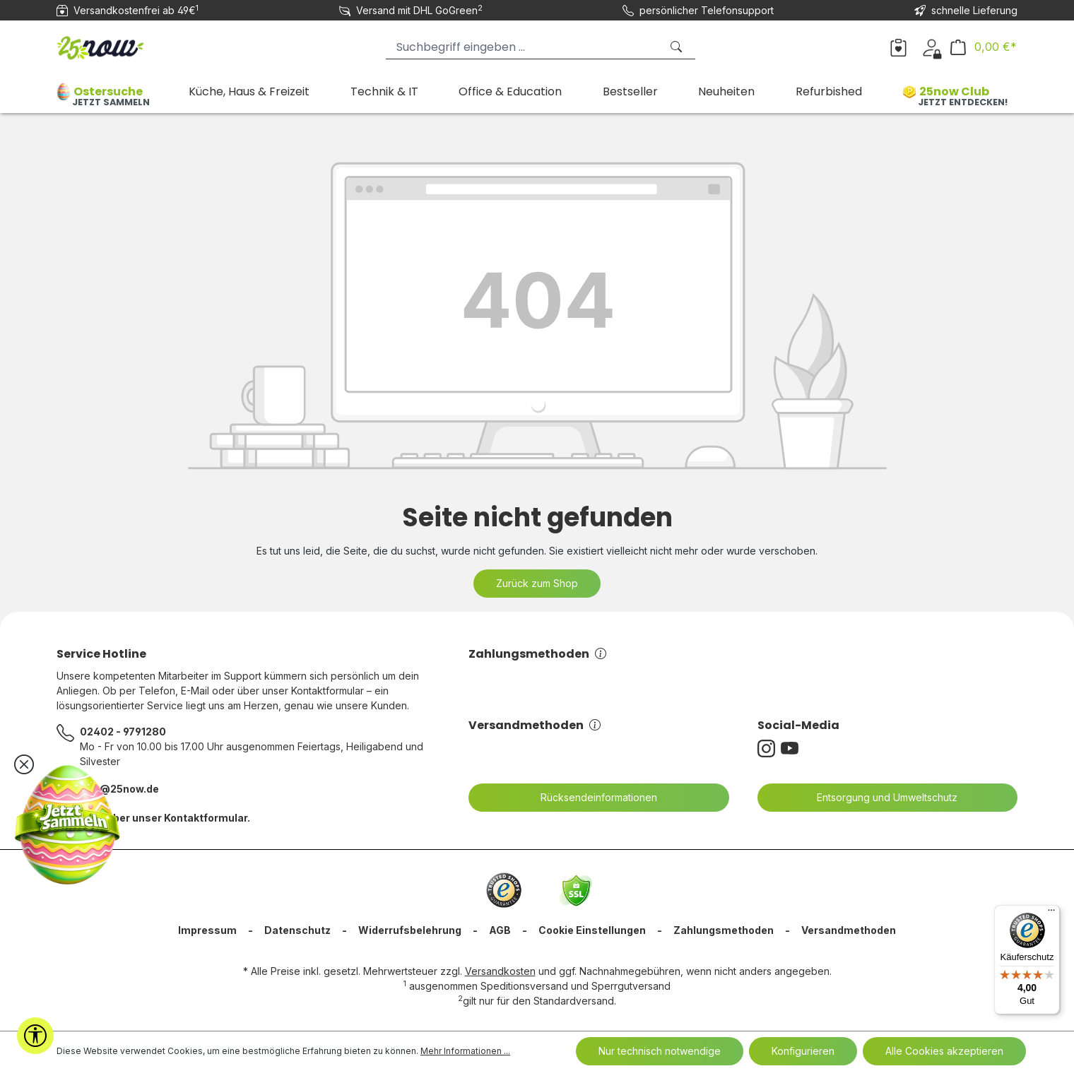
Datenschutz (297, 930)
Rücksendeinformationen (590, 798)
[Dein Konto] (932, 46)
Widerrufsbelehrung (409, 930)
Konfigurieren (803, 1051)
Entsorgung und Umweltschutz (878, 798)
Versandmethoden (534, 725)
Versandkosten (500, 971)
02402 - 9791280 (123, 732)
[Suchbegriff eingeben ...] (523, 47)
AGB (500, 930)
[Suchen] (677, 47)
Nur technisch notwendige (659, 1051)
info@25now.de (119, 789)
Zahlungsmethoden (537, 654)
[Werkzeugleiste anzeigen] (35, 1035)
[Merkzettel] (898, 46)
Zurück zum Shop (537, 583)
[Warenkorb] (983, 46)
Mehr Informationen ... (465, 1051)
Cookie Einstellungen (592, 930)
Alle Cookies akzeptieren (944, 1051)
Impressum (207, 930)
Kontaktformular (205, 818)
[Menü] (1051, 913)
